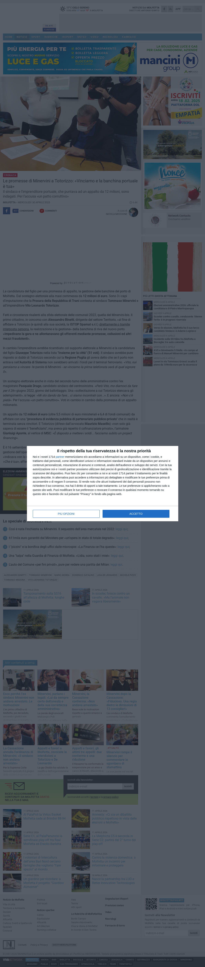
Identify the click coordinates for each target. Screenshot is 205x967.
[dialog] (102, 483)
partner (60, 456)
